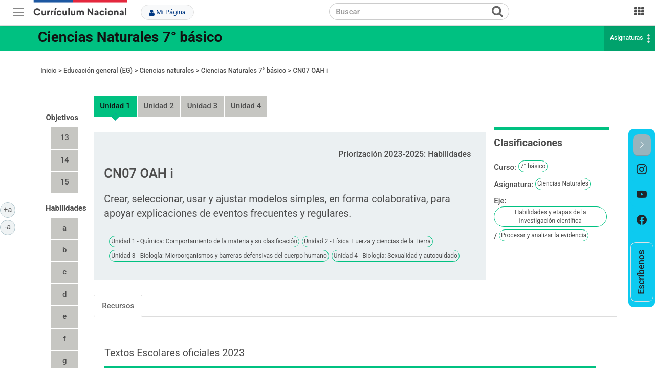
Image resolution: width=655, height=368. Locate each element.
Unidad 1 (115, 96)
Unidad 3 (202, 96)
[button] (642, 145)
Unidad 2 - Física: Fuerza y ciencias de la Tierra (367, 231)
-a (10, 226)
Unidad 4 (246, 96)
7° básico (533, 156)
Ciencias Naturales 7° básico (130, 37)
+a (9, 209)
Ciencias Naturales (562, 174)
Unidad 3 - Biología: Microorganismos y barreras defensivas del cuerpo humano (218, 245)
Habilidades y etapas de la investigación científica (550, 207)
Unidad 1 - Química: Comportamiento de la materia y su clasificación (204, 231)
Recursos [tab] (118, 296)
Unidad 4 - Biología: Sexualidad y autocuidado (395, 245)
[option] (641, 169)
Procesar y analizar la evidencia (543, 225)
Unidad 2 (159, 96)
